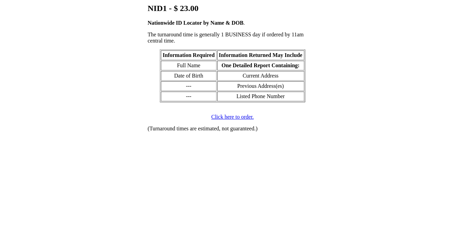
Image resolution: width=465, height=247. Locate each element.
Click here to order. (232, 117)
